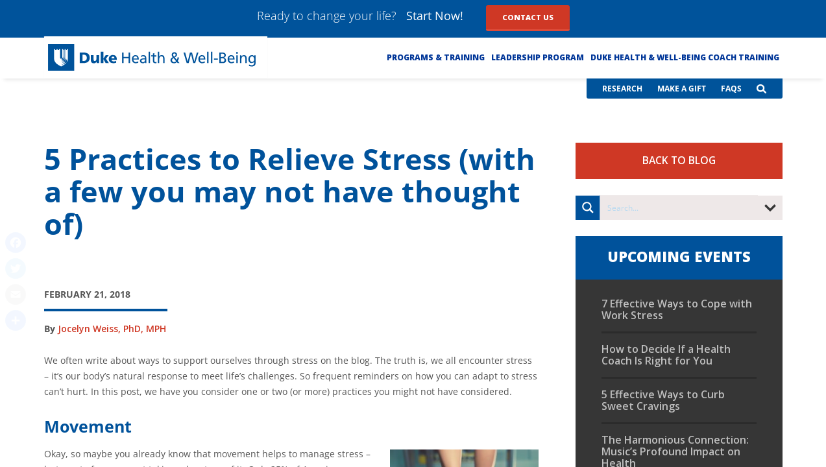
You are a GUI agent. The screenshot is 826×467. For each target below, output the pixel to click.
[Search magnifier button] (588, 207)
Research (622, 88)
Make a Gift (681, 88)
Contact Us (527, 17)
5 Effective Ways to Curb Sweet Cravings (663, 400)
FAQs (731, 88)
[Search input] (679, 208)
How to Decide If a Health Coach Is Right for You (666, 355)
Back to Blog (679, 160)
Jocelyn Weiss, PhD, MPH (112, 328)
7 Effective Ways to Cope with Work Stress (676, 309)
